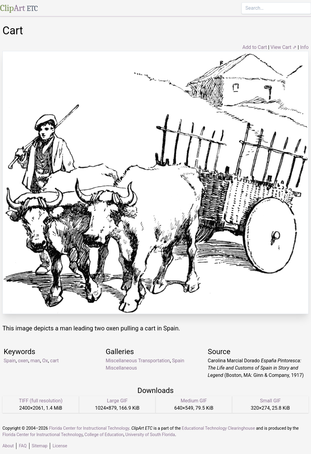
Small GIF (270, 401)
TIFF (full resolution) (41, 401)
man (35, 361)
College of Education (104, 434)
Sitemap (39, 445)
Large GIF (117, 401)
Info (304, 47)
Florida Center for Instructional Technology (89, 428)
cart (54, 361)
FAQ (22, 445)
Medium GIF (194, 401)
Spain (10, 361)
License (60, 445)
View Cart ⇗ (284, 47)
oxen (23, 361)
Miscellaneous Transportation (138, 361)
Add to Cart (254, 47)
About (8, 445)
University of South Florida (150, 434)
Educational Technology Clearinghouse (218, 428)
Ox (45, 361)
